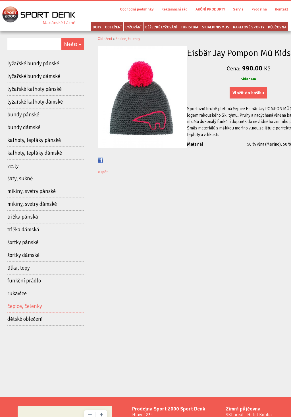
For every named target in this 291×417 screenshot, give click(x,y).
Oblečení (113, 27)
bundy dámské (23, 127)
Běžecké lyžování (161, 27)
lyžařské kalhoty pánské (34, 89)
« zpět (103, 171)
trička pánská (22, 216)
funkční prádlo (24, 280)
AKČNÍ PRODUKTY (210, 9)
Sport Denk (59, 23)
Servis (238, 9)
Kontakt (281, 9)
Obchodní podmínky (136, 9)
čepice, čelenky (24, 306)
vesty (13, 165)
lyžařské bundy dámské (33, 76)
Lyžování (133, 27)
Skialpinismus (215, 27)
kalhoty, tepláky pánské (34, 140)
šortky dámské (23, 255)
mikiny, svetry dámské (32, 204)
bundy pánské (23, 114)
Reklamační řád (174, 9)
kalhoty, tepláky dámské (34, 153)
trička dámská (23, 229)
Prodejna (259, 9)
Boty (97, 27)
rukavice (17, 293)
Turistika (189, 27)
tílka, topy (18, 268)
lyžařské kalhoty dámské (35, 102)
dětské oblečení (25, 319)
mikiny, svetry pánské (31, 191)
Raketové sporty (248, 27)
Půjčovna (277, 27)
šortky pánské (22, 242)
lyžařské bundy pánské (33, 63)
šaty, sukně (20, 178)
